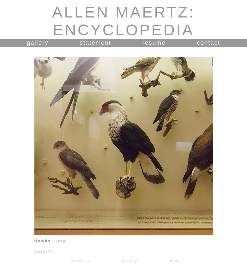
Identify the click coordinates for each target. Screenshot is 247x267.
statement (95, 43)
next (174, 261)
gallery (37, 43)
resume (154, 43)
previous (80, 261)
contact (208, 43)
